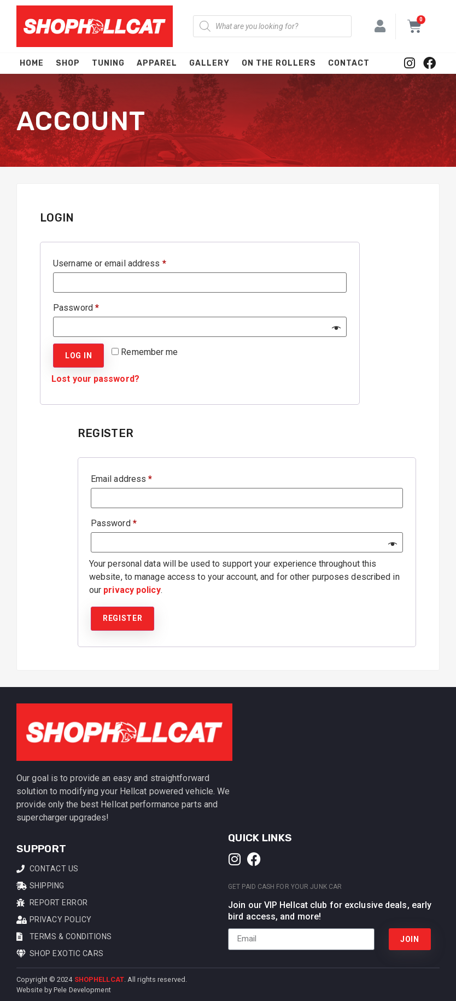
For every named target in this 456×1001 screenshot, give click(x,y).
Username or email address (127, 262)
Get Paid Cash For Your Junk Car (285, 887)
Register (123, 618)
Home (32, 63)
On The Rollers (279, 63)
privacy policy (131, 590)
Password (93, 306)
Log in (78, 355)
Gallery (209, 63)
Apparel (157, 63)
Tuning (108, 63)
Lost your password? (95, 379)
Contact (349, 63)
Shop (68, 63)
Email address (138, 477)
